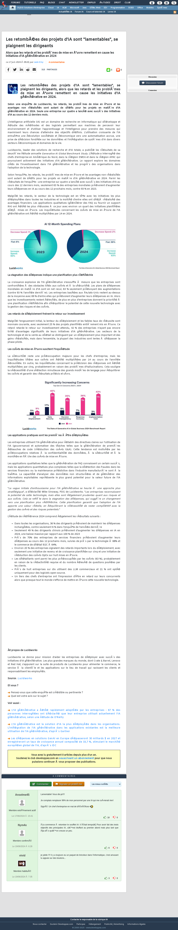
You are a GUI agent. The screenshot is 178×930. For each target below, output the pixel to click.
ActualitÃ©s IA (65, 12)
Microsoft (74, 8)
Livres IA (112, 12)
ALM (64, 8)
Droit (117, 2)
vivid (22, 861)
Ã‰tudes (104, 2)
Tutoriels (30, 2)
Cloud (51, 8)
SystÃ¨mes (162, 8)
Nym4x (22, 831)
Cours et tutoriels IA (95, 12)
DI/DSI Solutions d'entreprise (31, 8)
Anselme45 (22, 801)
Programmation (118, 8)
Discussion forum (152, 83)
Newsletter (76, 2)
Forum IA (79, 12)
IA (58, 8)
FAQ (42, 2)
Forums (15, 2)
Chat (62, 2)
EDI (105, 8)
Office (140, 8)
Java (84, 8)
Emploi (91, 2)
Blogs (51, 2)
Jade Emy (38, 64)
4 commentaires (57, 64)
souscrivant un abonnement (76, 760)
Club (127, 2)
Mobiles (150, 8)
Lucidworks (25, 680)
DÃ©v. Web (95, 8)
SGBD (131, 8)
